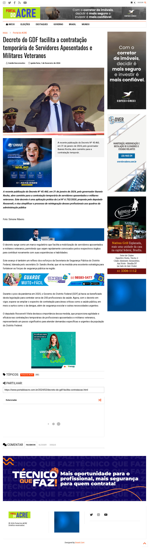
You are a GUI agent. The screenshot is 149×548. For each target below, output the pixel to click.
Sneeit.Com (79, 543)
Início (5, 33)
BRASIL (72, 24)
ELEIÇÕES (25, 24)
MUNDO (85, 24)
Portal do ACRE (20, 33)
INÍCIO (10, 24)
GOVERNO (58, 24)
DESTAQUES (42, 24)
